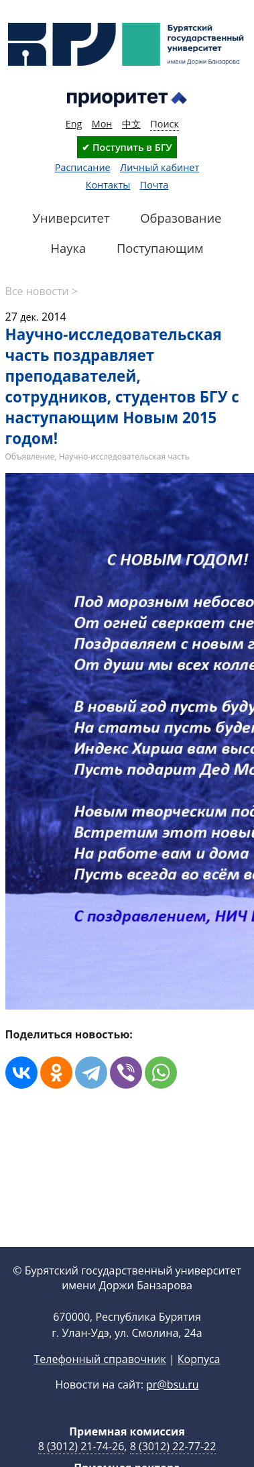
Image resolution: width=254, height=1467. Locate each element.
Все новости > (41, 291)
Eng (74, 123)
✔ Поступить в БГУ (127, 147)
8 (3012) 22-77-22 (173, 1446)
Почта (154, 184)
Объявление (30, 456)
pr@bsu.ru (172, 1384)
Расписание (83, 167)
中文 (131, 123)
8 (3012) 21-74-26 (81, 1446)
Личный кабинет (159, 167)
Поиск (164, 123)
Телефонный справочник (100, 1359)
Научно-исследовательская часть (124, 456)
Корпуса (199, 1359)
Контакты (108, 184)
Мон (102, 123)
